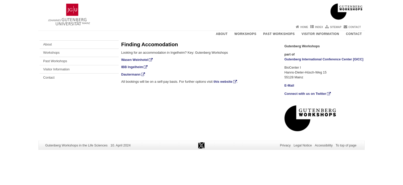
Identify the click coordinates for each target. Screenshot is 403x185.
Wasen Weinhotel (134, 60)
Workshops (245, 34)
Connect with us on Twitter (305, 94)
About (222, 34)
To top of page (346, 145)
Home (304, 27)
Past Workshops (279, 34)
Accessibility (324, 145)
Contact (355, 27)
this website (223, 82)
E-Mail (289, 85)
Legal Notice (303, 145)
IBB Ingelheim (132, 67)
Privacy (285, 145)
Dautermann (131, 74)
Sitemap (335, 27)
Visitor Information (320, 34)
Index (319, 27)
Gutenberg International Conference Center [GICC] (324, 59)
